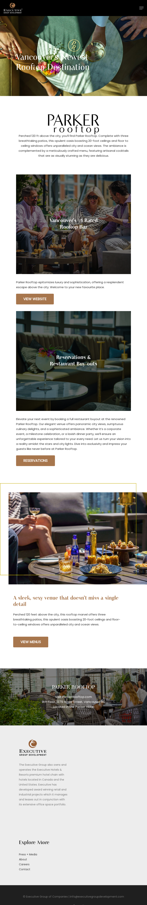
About (23, 859)
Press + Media (28, 854)
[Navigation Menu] (141, 8)
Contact (24, 869)
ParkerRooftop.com (77, 697)
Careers (24, 864)
